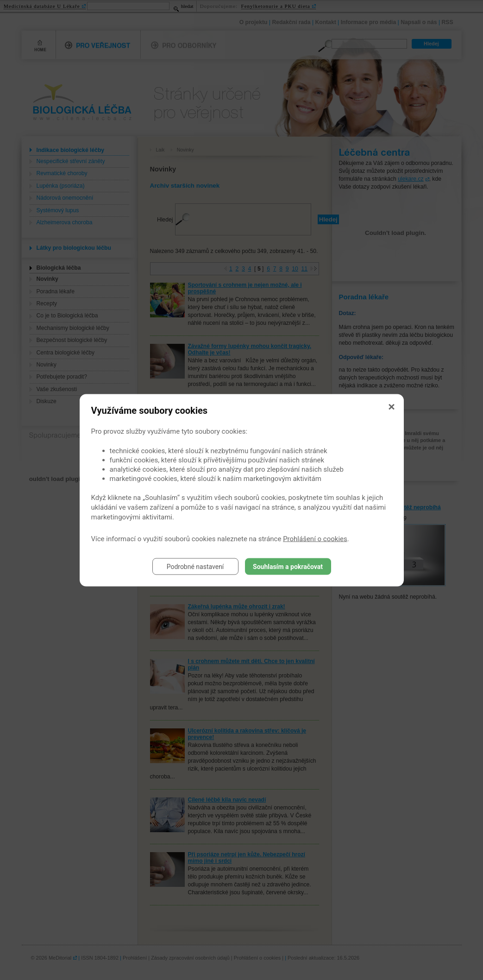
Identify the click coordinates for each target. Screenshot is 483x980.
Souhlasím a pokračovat (288, 566)
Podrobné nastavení (195, 566)
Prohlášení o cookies (315, 538)
